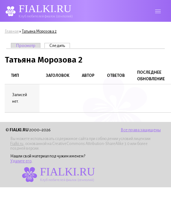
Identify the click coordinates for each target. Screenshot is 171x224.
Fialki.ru (16, 144)
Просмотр (25, 45)
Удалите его (20, 161)
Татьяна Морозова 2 (39, 31)
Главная (12, 31)
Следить (59, 45)
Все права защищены (141, 130)
